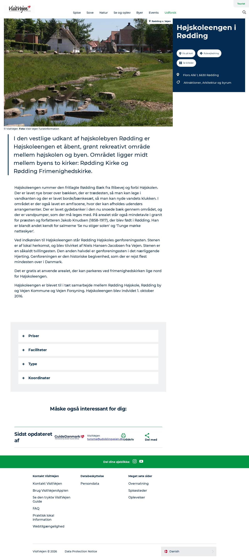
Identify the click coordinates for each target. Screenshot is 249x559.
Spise (77, 12)
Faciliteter (34, 350)
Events (154, 12)
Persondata (90, 483)
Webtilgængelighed (48, 526)
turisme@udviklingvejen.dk (105, 438)
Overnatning (138, 483)
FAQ (36, 508)
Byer (139, 12)
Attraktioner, (193, 82)
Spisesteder (137, 490)
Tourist (241, 3)
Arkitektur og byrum (216, 82)
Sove (90, 12)
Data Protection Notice (81, 551)
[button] (130, 437)
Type (29, 364)
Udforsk (170, 12)
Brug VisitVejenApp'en (50, 490)
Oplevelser (136, 497)
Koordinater (36, 378)
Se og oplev (122, 12)
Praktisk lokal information (43, 517)
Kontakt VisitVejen (47, 483)
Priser (30, 336)
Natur (103, 12)
